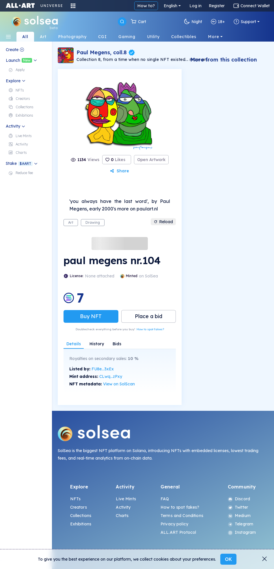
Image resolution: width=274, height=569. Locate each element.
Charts (122, 515)
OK (228, 559)
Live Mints (126, 498)
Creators (78, 507)
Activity (123, 507)
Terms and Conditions (182, 515)
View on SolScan (119, 384)
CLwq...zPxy (110, 376)
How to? (146, 5)
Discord (239, 498)
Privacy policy (174, 524)
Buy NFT (91, 316)
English (170, 5)
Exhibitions (81, 524)
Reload (163, 221)
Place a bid (148, 316)
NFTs (75, 498)
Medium (239, 515)
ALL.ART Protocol (178, 532)
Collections (81, 515)
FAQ (165, 498)
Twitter (238, 507)
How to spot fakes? (150, 329)
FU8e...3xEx (103, 369)
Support (245, 22)
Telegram (240, 524)
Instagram (242, 532)
